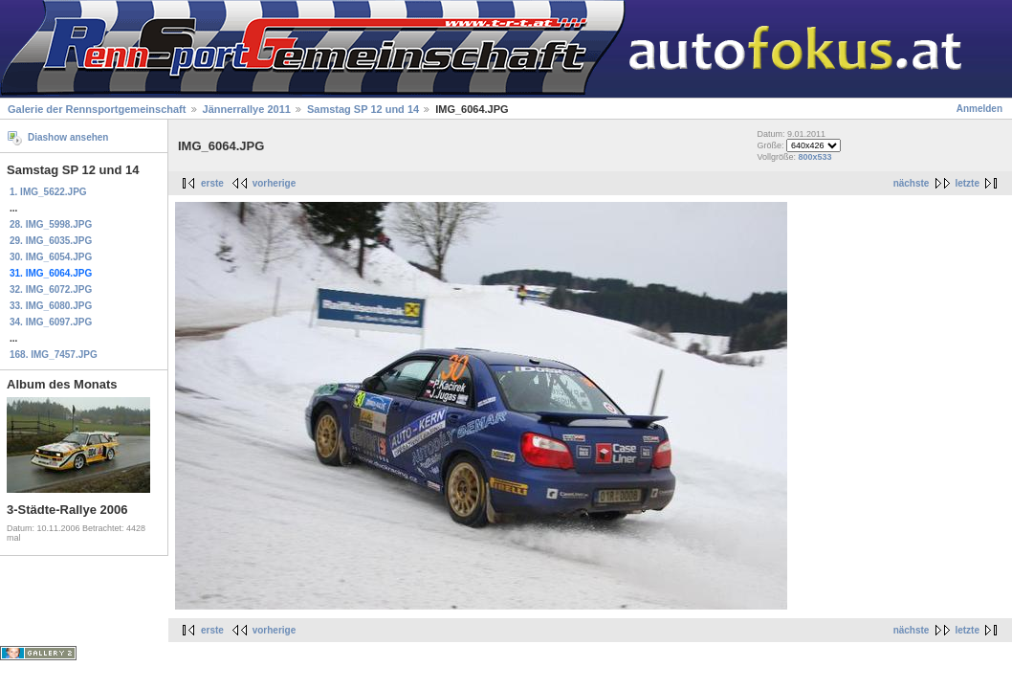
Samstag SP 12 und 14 (363, 109)
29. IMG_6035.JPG (51, 240)
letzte (967, 183)
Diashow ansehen (68, 137)
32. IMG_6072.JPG (51, 289)
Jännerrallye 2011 (247, 109)
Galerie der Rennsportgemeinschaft (97, 109)
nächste (911, 183)
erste (212, 183)
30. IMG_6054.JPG (51, 257)
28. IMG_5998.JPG (51, 224)
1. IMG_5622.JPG (48, 192)
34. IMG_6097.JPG (51, 322)
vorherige (275, 183)
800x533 (814, 157)
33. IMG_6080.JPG (51, 305)
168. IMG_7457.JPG (54, 354)
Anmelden (979, 108)
